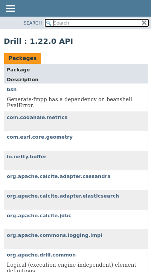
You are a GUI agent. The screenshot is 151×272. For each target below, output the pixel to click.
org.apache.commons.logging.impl (54, 235)
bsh (12, 89)
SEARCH (33, 23)
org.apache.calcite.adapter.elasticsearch (63, 196)
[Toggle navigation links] (10, 9)
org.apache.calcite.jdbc (39, 215)
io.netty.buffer (27, 156)
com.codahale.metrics (37, 117)
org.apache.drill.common (41, 255)
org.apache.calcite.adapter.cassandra (59, 176)
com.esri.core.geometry (40, 137)
